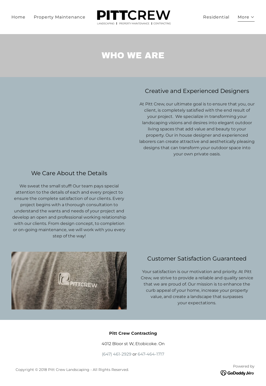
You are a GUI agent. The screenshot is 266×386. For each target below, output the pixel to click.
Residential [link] (216, 17)
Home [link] (18, 17)
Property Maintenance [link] (59, 17)
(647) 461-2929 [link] (116, 354)
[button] (246, 18)
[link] (133, 16)
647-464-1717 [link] (151, 354)
